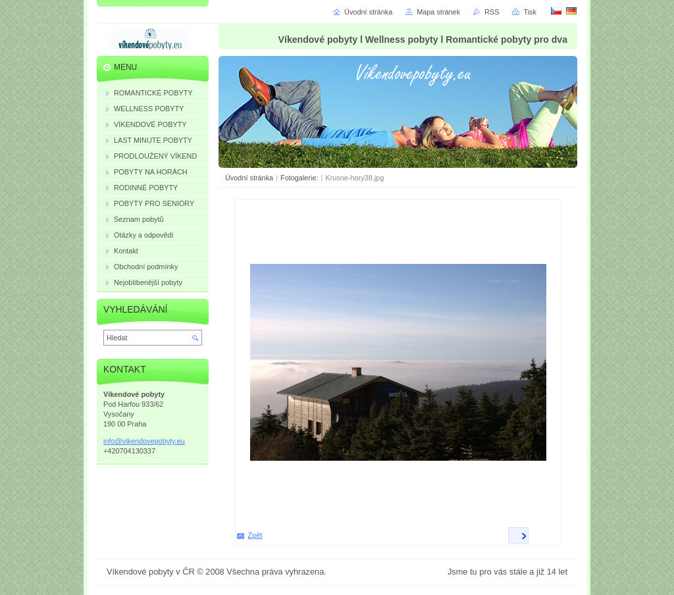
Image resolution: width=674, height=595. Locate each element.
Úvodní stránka (249, 178)
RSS (491, 12)
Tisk (529, 12)
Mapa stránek (438, 12)
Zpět (255, 535)
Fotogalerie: (300, 178)
